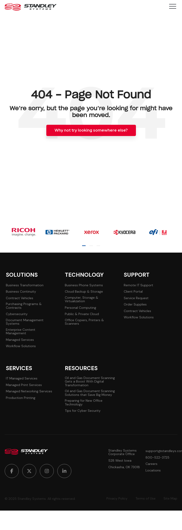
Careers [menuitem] (151, 464)
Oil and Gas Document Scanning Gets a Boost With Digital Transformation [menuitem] (90, 381)
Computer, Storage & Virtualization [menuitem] (81, 299)
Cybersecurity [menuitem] (17, 314)
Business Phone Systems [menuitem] (84, 285)
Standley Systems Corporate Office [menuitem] (122, 452)
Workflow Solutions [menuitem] (21, 346)
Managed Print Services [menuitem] (24, 385)
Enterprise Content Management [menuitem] (20, 331)
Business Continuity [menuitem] (21, 291)
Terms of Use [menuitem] (145, 498)
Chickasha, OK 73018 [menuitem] (124, 467)
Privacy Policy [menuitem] (116, 498)
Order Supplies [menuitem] (135, 304)
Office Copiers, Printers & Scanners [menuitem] (84, 322)
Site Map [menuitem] (170, 498)
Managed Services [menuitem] (20, 340)
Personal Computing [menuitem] (80, 307)
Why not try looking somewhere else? (91, 130)
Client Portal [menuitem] (133, 291)
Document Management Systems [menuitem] (25, 322)
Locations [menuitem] (153, 470)
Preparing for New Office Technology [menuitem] (83, 402)
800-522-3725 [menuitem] (157, 457)
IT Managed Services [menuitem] (21, 378)
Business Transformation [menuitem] (25, 285)
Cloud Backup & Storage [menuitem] (84, 291)
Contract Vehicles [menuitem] (19, 298)
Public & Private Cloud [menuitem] (82, 314)
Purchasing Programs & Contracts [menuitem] (24, 305)
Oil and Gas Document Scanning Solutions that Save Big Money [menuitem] (90, 393)
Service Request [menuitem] (136, 298)
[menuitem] (12, 471)
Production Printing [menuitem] (20, 398)
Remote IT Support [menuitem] (138, 285)
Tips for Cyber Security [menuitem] (83, 410)
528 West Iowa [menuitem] (119, 460)
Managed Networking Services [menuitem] (29, 391)
